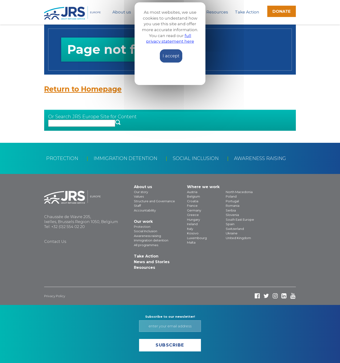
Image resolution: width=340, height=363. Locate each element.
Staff (137, 205)
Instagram (275, 296)
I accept (171, 56)
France (192, 205)
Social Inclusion (196, 158)
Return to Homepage (83, 89)
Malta (191, 242)
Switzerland (235, 229)
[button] (117, 123)
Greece (193, 215)
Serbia (231, 210)
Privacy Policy (54, 296)
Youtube (293, 296)
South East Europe (240, 219)
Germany (194, 210)
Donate (281, 11)
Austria (192, 192)
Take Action (247, 12)
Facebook (257, 296)
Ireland (192, 224)
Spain (230, 224)
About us (121, 12)
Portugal (232, 201)
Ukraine (232, 233)
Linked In (284, 296)
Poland (231, 196)
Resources (217, 12)
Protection (62, 158)
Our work (143, 221)
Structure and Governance (154, 201)
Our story (141, 192)
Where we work (203, 187)
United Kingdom (238, 238)
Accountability (145, 210)
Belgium (193, 196)
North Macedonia (239, 192)
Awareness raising (260, 158)
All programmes (146, 245)
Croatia (192, 201)
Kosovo (193, 233)
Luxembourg (197, 238)
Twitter (266, 296)
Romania (232, 205)
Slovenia (232, 215)
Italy (190, 229)
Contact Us (55, 241)
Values (139, 196)
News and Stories (152, 262)
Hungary (193, 219)
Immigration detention (125, 158)
